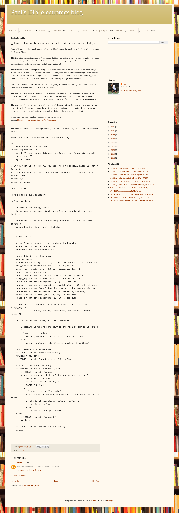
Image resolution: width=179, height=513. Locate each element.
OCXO (71, 30)
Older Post (95, 481)
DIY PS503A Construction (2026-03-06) (126, 191)
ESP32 (42, 30)
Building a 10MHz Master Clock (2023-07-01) (128, 168)
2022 (113, 142)
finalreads (21, 463)
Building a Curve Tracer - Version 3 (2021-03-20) (129, 175)
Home (55, 481)
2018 (113, 158)
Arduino (12, 30)
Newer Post (16, 481)
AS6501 (28, 30)
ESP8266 (56, 30)
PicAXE (85, 30)
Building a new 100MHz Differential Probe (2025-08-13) (132, 185)
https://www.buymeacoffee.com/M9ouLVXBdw (37, 120)
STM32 (133, 30)
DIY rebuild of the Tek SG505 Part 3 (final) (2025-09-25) (132, 201)
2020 (113, 150)
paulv (126, 84)
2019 (113, 154)
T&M (146, 30)
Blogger (110, 501)
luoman (94, 501)
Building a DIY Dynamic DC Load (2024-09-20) (129, 178)
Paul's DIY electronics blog (47, 12)
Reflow (119, 30)
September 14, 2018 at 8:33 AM (29, 470)
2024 (113, 135)
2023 (113, 138)
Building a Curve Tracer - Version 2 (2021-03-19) (129, 171)
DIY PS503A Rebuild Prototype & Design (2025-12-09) (131, 194)
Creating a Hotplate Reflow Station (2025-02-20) (129, 188)
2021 (113, 146)
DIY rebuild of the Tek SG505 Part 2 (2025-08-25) (129, 198)
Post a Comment (20, 476)
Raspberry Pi (101, 30)
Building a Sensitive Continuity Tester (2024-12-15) (130, 181)
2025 (113, 131)
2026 (113, 127)
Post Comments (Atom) (30, 486)
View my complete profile (131, 91)
